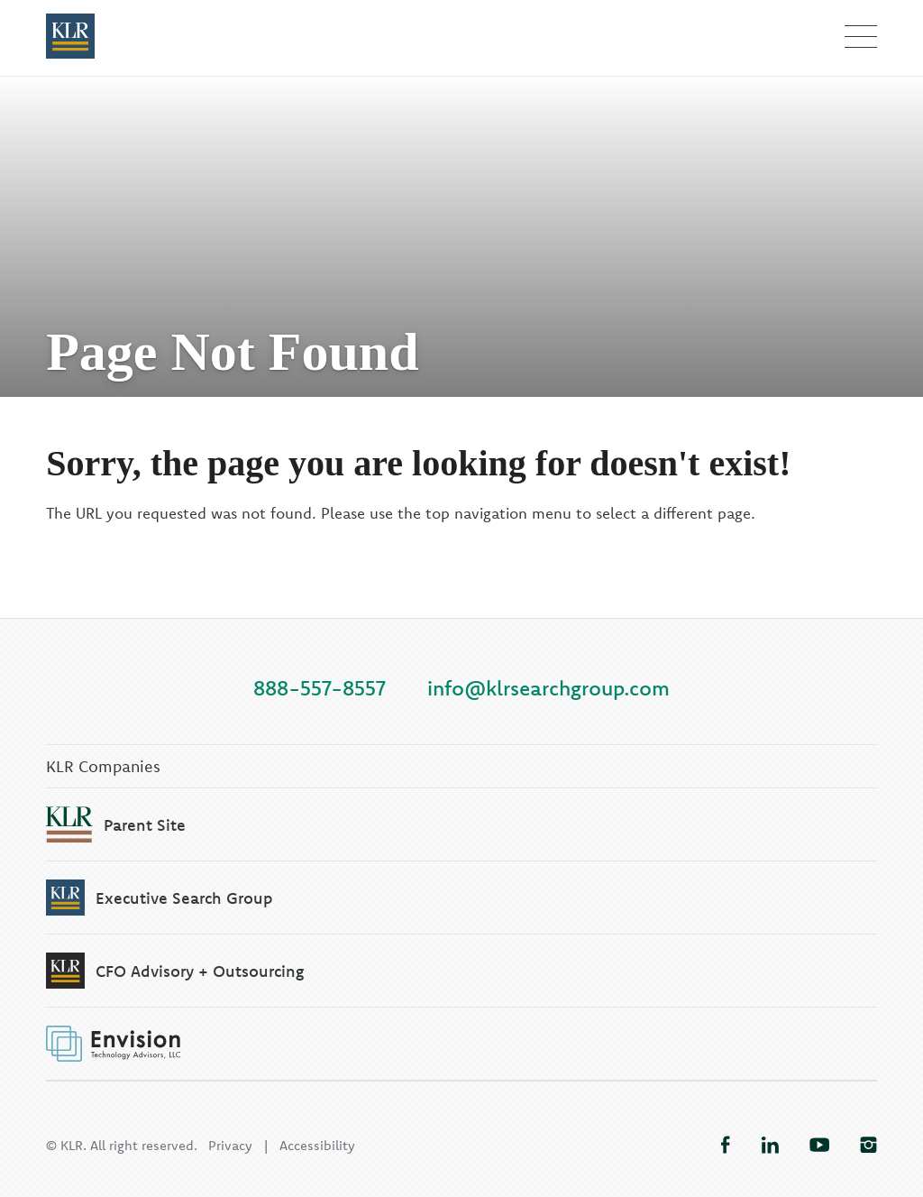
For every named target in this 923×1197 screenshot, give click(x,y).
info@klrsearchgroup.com (548, 688)
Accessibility (317, 1145)
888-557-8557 (319, 688)
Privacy (230, 1145)
